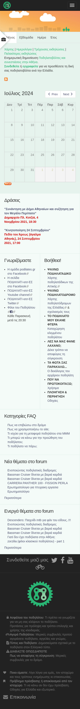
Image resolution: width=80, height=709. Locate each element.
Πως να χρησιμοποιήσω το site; (28, 429)
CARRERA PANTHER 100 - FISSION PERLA (37, 483)
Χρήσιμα (53, 388)
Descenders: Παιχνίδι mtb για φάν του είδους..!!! (39, 520)
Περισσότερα (12, 498)
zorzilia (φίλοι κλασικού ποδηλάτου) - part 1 (35, 541)
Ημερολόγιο (24, 49)
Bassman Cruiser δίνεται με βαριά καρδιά (34, 474)
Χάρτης (9, 49)
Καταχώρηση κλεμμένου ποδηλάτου (56, 333)
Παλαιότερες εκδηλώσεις (20, 53)
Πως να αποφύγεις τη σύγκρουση (32, 655)
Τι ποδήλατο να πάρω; (22, 446)
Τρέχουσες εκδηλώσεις (49, 49)
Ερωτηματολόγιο (18, 491)
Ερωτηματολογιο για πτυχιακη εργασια (32, 487)
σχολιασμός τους (59, 311)
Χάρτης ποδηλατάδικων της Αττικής (60, 282)
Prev (53, 94)
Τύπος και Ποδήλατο (23, 643)
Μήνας (11, 39)
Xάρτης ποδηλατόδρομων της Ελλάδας (59, 303)
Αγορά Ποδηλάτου (22, 634)
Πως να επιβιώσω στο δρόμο (26, 425)
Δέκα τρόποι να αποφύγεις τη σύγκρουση (58, 354)
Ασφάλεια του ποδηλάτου (26, 617)
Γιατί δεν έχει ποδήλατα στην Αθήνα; (31, 537)
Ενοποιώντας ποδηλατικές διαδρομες (32, 470)
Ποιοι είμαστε (18, 672)
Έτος (53, 37)
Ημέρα (41, 37)
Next (68, 94)
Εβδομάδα (26, 37)
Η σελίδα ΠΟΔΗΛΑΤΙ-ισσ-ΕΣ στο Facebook (20, 282)
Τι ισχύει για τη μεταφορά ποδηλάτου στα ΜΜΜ (38, 433)
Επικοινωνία (23, 697)
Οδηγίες (53, 400)
